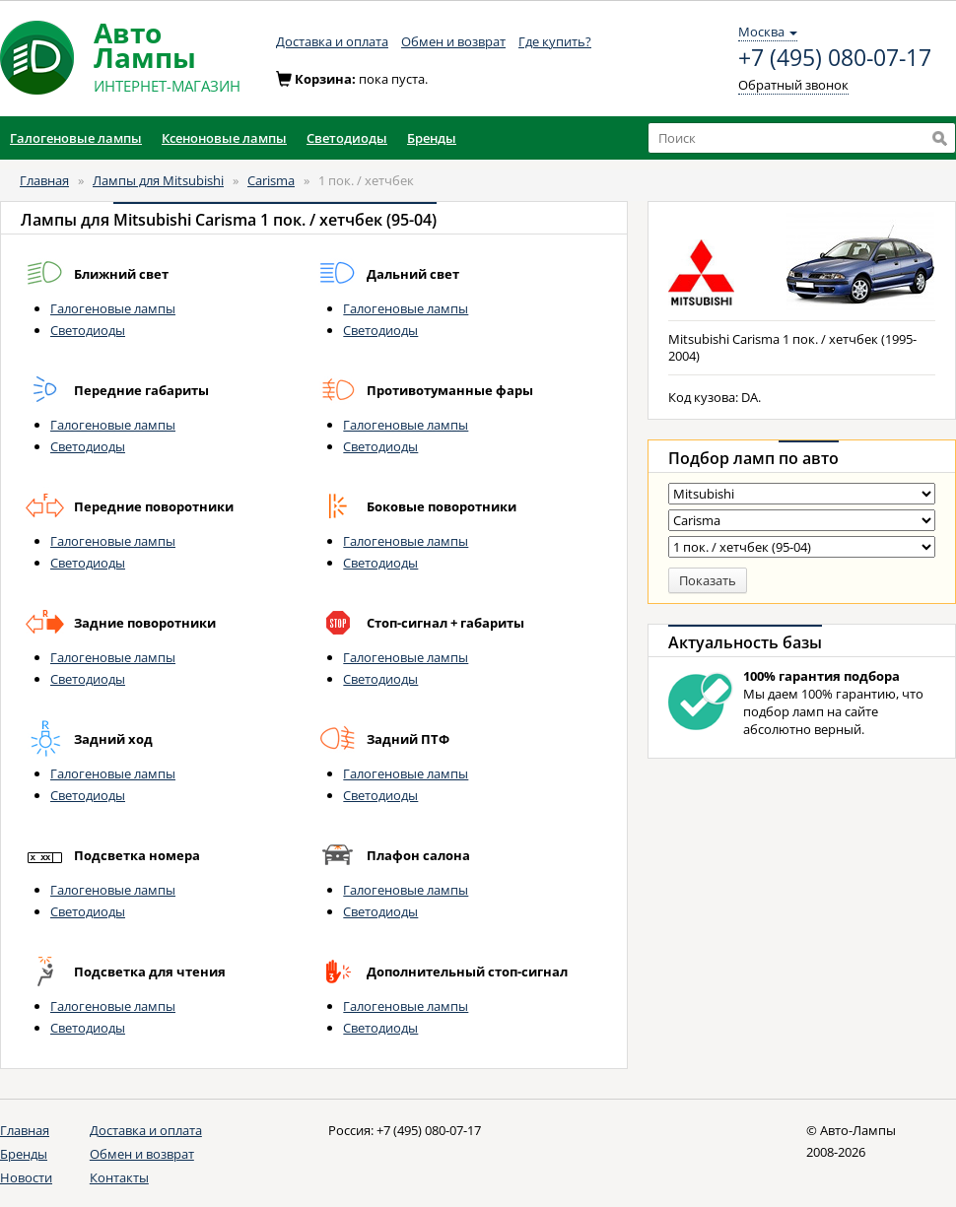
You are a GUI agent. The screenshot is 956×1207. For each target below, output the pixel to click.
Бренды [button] (431, 138)
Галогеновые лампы (112, 308)
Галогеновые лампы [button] (76, 138)
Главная (44, 180)
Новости (26, 1177)
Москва (767, 31)
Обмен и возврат (453, 41)
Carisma (271, 180)
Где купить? (554, 41)
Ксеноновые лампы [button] (224, 138)
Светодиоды (87, 330)
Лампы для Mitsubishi (158, 180)
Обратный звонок (793, 85)
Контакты (119, 1177)
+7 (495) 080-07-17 (834, 58)
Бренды (23, 1154)
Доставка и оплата (332, 41)
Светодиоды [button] (347, 138)
